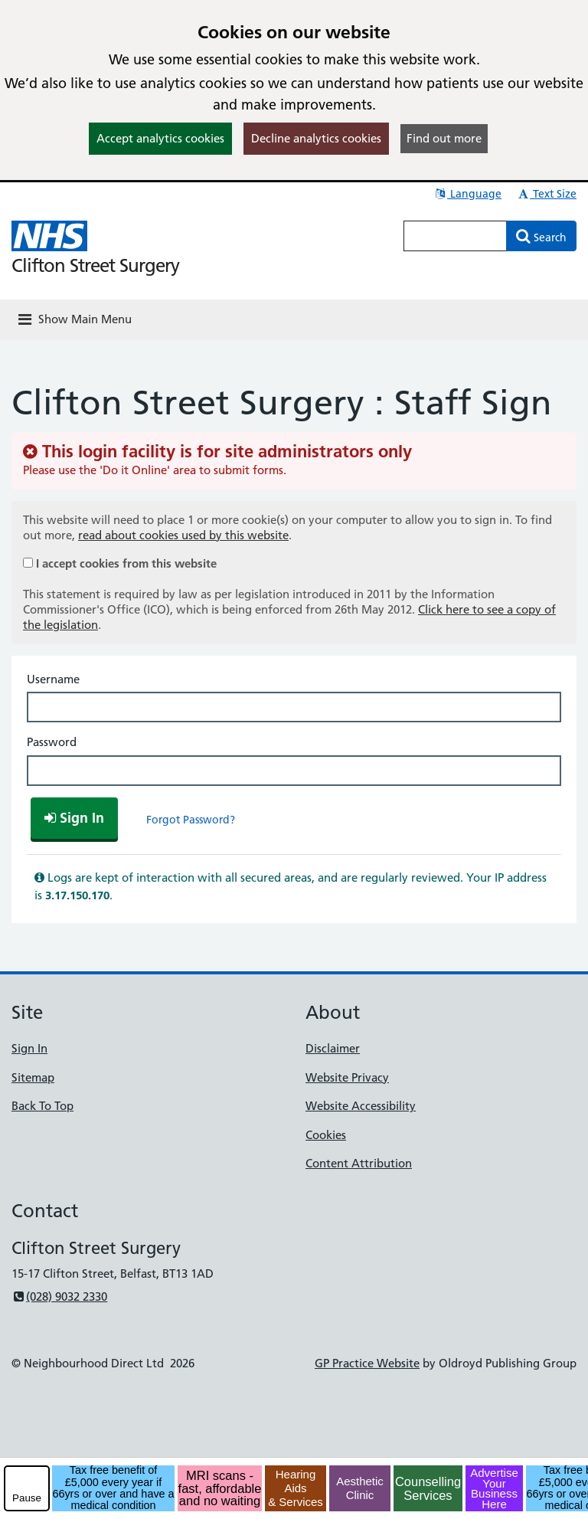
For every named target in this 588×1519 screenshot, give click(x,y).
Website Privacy (347, 1077)
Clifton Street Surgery (95, 265)
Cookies (325, 1135)
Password (52, 742)
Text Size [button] (546, 194)
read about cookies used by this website (183, 535)
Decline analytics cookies (316, 138)
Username (53, 679)
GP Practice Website (367, 1363)
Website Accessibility (360, 1105)
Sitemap (32, 1077)
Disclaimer (332, 1048)
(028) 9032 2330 (59, 1296)
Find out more (444, 138)
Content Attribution (358, 1163)
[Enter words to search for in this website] (455, 236)
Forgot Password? (190, 820)
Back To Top (42, 1105)
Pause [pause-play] (26, 1498)
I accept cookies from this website (126, 563)
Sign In (29, 1048)
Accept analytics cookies (160, 138)
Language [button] (467, 194)
